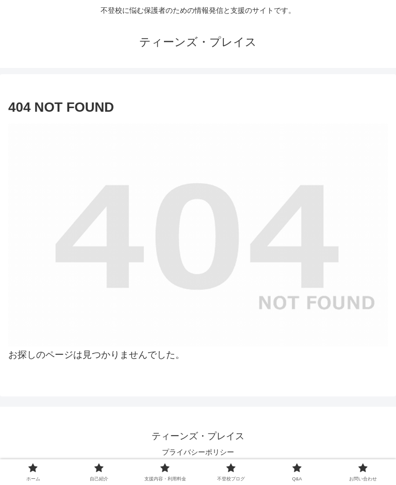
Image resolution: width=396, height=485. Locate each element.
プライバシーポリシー (198, 452)
